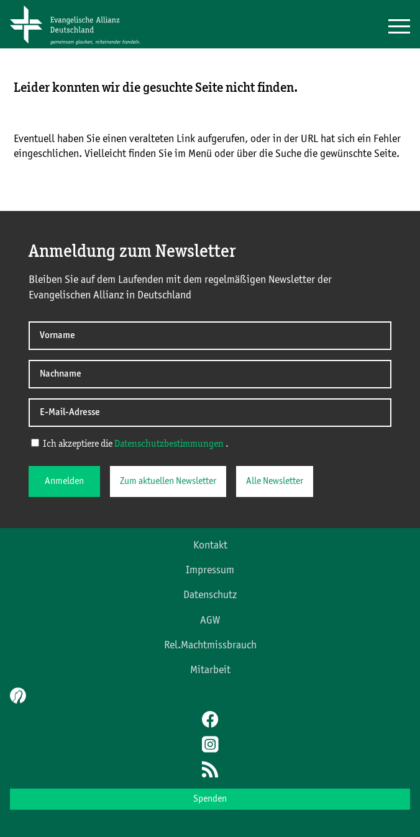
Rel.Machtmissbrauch (210, 645)
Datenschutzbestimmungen (169, 444)
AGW (210, 620)
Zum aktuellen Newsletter (168, 481)
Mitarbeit (210, 670)
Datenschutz (210, 595)
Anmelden (64, 481)
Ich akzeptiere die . (130, 444)
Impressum (210, 570)
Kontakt (210, 545)
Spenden (210, 799)
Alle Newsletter (274, 481)
